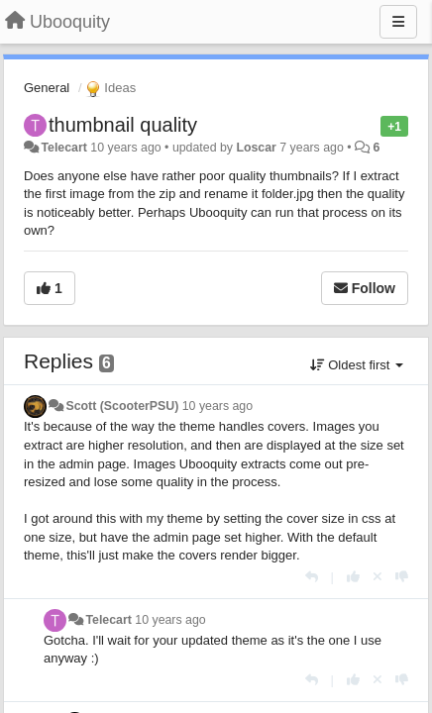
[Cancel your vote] (377, 576)
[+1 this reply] (353, 576)
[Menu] (398, 22)
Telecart (63, 147)
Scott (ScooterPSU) (121, 406)
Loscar (255, 147)
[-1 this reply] (401, 576)
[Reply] (311, 576)
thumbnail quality (123, 125)
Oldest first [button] (356, 364)
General (46, 87)
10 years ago (217, 406)
